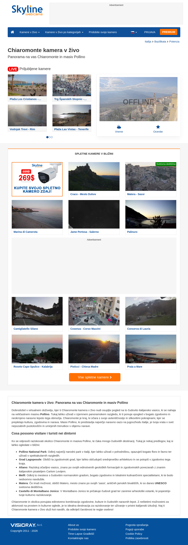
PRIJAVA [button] (149, 32)
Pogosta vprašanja (137, 524)
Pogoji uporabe (135, 529)
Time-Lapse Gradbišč (81, 533)
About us (73, 524)
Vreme (119, 129)
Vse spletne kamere (94, 377)
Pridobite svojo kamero (103, 32)
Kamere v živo (30, 32)
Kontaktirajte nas (78, 538)
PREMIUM (168, 31)
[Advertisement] (116, 16)
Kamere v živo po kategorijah (64, 32)
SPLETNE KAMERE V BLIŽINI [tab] (94, 153)
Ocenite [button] (158, 129)
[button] (134, 32)
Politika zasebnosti (137, 538)
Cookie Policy (134, 533)
